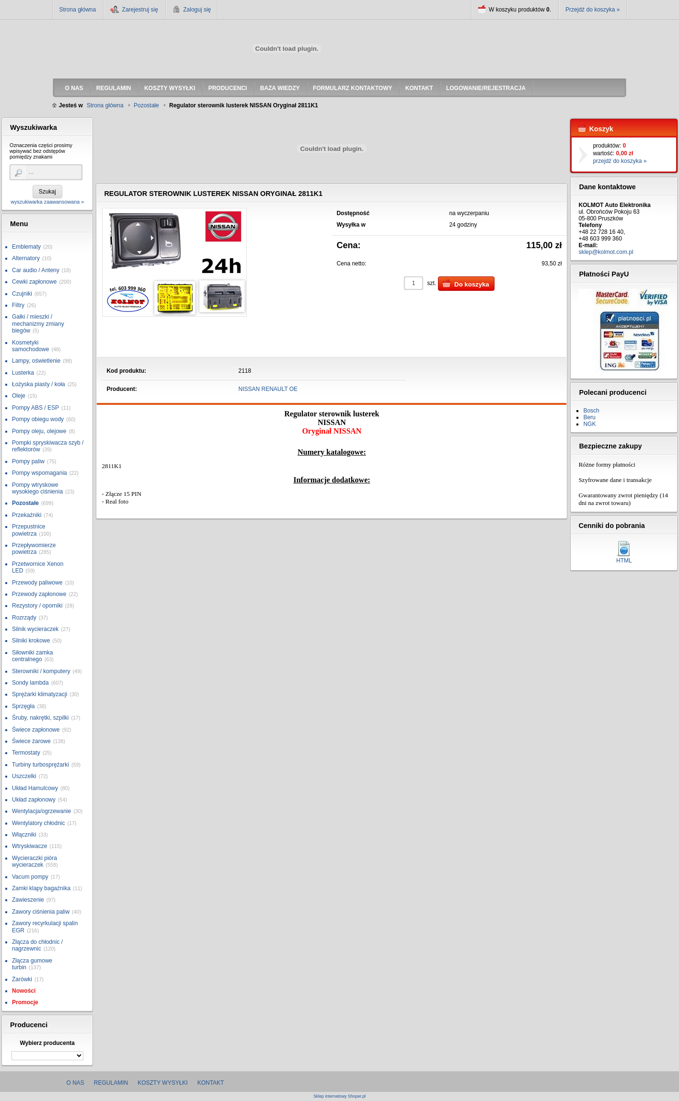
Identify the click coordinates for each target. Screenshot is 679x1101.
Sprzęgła (23, 706)
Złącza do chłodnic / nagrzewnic (37, 945)
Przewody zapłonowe (39, 594)
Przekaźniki (26, 515)
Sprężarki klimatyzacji (39, 694)
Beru (589, 417)
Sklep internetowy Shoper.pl (339, 1096)
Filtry (18, 305)
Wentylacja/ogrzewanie (41, 811)
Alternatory (26, 258)
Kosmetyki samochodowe (30, 346)
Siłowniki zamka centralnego (32, 656)
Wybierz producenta (47, 1043)
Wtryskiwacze (29, 846)
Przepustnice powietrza (28, 530)
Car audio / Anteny (35, 270)
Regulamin (111, 1082)
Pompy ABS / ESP (35, 407)
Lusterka (23, 372)
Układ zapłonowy (34, 799)
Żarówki (22, 979)
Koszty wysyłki (162, 1082)
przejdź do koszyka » (619, 161)
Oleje (18, 395)
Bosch (591, 410)
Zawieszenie (28, 899)
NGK (589, 424)
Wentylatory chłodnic (38, 823)
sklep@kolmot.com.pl (605, 252)
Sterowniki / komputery (41, 671)
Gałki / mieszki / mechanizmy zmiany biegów (38, 323)
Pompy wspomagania (39, 473)
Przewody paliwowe (37, 582)
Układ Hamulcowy (35, 788)
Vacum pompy (30, 876)
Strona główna (77, 9)
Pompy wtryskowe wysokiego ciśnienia (37, 488)
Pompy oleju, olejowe (39, 431)
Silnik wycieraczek (35, 629)
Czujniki (22, 293)
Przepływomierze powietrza (34, 548)
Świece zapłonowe (35, 729)
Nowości (23, 990)
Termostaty (26, 752)
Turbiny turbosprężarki (40, 764)
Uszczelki (24, 776)
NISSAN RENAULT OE (268, 389)
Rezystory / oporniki (37, 605)
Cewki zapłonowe (34, 281)
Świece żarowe (31, 741)
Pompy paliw (28, 461)
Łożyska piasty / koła (38, 384)
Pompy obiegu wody (38, 419)
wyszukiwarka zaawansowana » (47, 202)
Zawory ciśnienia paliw (40, 911)
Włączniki (24, 834)
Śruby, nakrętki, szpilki (40, 717)
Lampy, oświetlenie (36, 360)
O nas (75, 1082)
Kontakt (210, 1082)
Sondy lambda (30, 682)
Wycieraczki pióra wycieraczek (34, 861)
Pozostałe (25, 503)
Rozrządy (24, 617)
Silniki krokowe (31, 640)
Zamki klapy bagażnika (41, 888)
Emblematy (26, 246)
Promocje (25, 1002)
